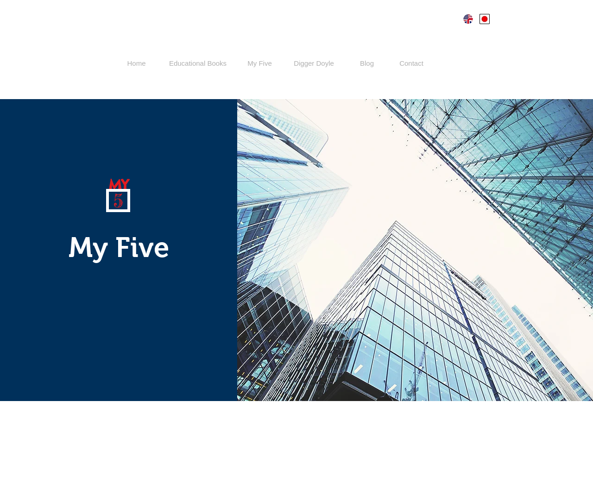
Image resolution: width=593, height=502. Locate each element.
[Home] (136, 63)
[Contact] (411, 63)
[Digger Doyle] (313, 63)
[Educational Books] (197, 63)
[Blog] (366, 63)
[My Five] (259, 63)
